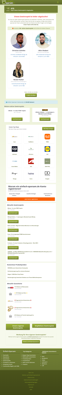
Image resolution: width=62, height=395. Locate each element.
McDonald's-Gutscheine (29, 357)
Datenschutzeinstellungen (31, 380)
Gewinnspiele (6, 360)
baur (43, 356)
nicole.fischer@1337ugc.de (19, 83)
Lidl (43, 365)
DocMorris (45, 358)
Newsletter (6, 357)
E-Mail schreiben (31, 95)
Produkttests (26, 360)
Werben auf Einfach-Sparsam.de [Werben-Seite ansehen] (31, 375)
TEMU (43, 360)
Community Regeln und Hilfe (11, 366)
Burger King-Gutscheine (29, 355)
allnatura (44, 364)
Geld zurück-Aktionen (29, 362)
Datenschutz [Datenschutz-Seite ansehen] (31, 377)
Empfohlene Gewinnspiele (45, 326)
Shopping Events (7, 364)
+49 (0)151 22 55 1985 (19, 85)
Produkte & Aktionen (9, 362)
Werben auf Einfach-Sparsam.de (31, 341)
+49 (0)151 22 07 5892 (43, 56)
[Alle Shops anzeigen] (48, 128)
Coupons (25, 364)
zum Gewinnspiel (17, 119)
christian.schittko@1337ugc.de (19, 54)
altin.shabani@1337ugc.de (43, 54)
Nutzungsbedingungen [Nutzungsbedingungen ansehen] (31, 382)
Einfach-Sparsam (10, 351)
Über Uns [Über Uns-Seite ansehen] (31, 372)
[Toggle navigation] (58, 2)
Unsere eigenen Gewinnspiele (18, 327)
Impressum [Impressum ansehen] (31, 384)
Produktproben (27, 359)
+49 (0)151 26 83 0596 (19, 56)
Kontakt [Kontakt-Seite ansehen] (31, 387)
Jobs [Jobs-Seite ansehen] (31, 389)
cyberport (44, 362)
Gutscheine (6, 359)
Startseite (5, 355)
